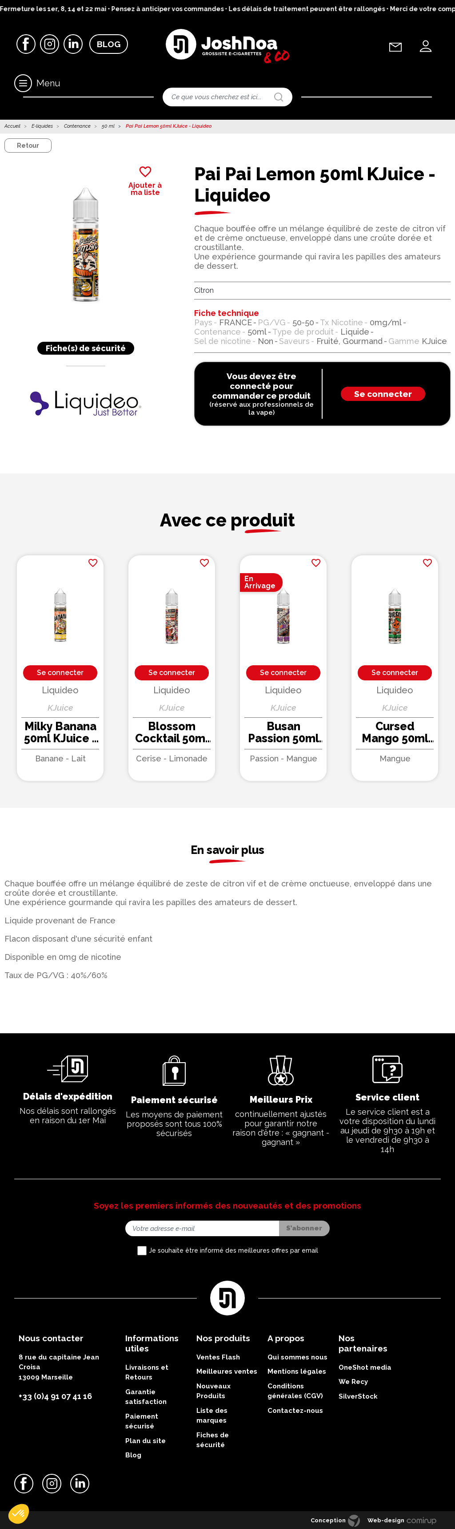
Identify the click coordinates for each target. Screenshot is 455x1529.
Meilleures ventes (226, 1371)
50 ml (108, 126)
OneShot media (365, 1367)
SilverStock (358, 1396)
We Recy (353, 1382)
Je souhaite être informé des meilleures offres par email (233, 1250)
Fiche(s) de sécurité (86, 348)
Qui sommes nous (297, 1357)
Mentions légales (296, 1371)
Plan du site (145, 1441)
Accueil (12, 126)
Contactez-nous (295, 1411)
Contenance (77, 126)
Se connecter (383, 394)
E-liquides (42, 126)
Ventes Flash (218, 1357)
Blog (108, 44)
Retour (28, 145)
